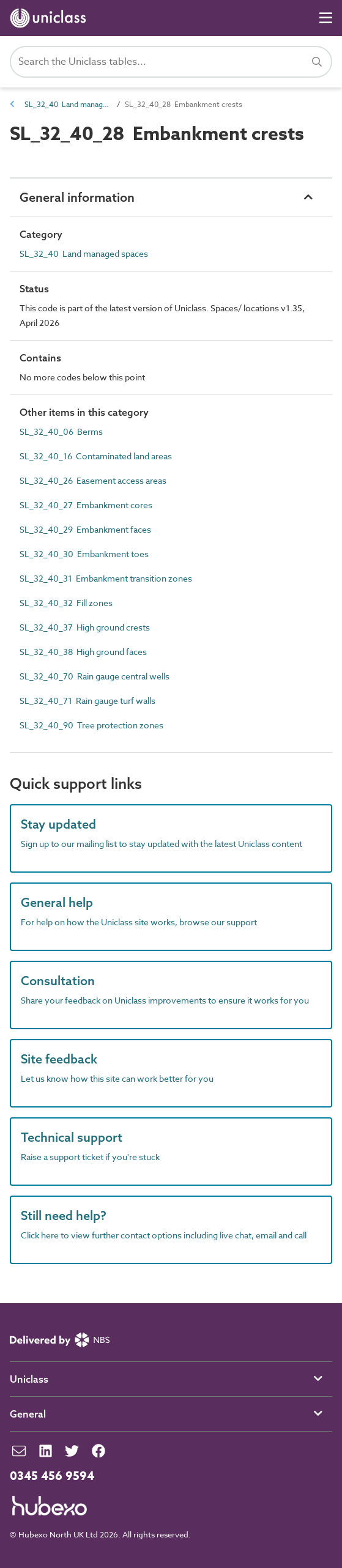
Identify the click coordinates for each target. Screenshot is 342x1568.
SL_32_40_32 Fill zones (66, 602)
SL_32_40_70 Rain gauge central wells (94, 676)
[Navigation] (326, 18)
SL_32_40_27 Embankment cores (86, 505)
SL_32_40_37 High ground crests (85, 627)
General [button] (28, 1414)
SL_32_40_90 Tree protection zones (91, 725)
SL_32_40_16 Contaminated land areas (96, 456)
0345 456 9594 (52, 1476)
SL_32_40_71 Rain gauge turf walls (87, 700)
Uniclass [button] (29, 1379)
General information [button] (77, 197)
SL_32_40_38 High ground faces (83, 651)
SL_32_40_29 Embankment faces (85, 529)
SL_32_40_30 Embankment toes (84, 554)
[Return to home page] (50, 18)
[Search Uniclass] (171, 62)
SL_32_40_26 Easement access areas (93, 480)
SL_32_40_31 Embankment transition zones (106, 578)
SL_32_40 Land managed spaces (67, 104)
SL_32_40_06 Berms (61, 431)
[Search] (317, 62)
